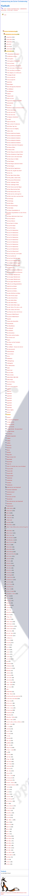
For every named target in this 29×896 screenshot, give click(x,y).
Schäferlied (9, 478)
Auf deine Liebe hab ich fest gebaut (15, 145)
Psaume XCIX (10, 468)
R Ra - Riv (8, 745)
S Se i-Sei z (8, 756)
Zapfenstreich (10, 506)
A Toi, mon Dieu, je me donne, (14, 70)
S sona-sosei (9, 766)
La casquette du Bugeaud (12, 419)
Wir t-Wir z (8, 850)
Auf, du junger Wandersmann (13, 274)
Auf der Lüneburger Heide (13, 182)
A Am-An (8, 46)
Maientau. (9, 447)
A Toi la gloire (10, 58)
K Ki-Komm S (9, 666)
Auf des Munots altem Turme (13, 191)
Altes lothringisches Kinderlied (14, 86)
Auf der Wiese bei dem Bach (13, 189)
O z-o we (8, 735)
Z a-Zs (7, 859)
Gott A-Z (8, 614)
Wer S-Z (8, 833)
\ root (4, 8)
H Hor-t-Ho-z (9, 631)
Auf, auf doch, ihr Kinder (12, 223)
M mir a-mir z (9, 703)
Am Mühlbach (10, 89)
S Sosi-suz (8, 768)
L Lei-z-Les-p (9, 680)
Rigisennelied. (10, 475)
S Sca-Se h (8, 754)
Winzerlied (9, 503)
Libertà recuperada (11, 436)
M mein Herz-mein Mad (11, 698)
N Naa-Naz (8, 714)
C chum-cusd (9, 520)
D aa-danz (8, 522)
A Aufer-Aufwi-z (9, 508)
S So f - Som (8, 763)
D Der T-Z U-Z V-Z (10, 542)
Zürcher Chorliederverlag (13, 8)
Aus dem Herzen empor (12, 295)
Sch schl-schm (9, 780)
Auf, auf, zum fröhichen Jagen (13, 258)
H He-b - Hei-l (9, 621)
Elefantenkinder (10, 351)
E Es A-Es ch (8, 572)
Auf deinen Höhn (10, 149)
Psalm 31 (9, 464)
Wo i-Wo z (8, 857)
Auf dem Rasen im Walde (12, 159)
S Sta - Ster (8, 770)
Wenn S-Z (8, 826)
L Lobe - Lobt (9, 684)
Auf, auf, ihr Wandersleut (12, 230)
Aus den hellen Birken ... (12, 302)
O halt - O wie (9, 724)
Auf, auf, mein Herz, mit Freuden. (14, 253)
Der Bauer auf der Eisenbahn (13, 342)
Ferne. (8, 356)
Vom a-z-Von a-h (9, 805)
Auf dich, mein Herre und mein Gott (15, 196)
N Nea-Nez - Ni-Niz (10, 717)
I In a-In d (8, 640)
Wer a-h (8, 829)
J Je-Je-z (8, 652)
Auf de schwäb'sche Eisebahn (13, 133)
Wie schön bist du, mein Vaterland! (15, 501)
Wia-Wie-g (8, 836)
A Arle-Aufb (10, 10)
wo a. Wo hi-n (9, 852)
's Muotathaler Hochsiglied (13, 54)
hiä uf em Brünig (11, 381)
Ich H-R (7, 645)
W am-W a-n (9, 812)
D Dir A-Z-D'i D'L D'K (10, 554)
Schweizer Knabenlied (12, 489)
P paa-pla (8, 738)
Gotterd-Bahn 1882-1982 (12, 377)
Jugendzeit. (9, 393)
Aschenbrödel (10, 103)
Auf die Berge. (10, 198)
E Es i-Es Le (8, 582)
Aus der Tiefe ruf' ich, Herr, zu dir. (14, 307)
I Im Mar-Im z (9, 638)
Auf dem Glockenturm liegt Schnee (15, 154)
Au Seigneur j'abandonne (12, 117)
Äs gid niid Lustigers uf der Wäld (14, 100)
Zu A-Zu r (8, 861)
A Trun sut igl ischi (11, 77)
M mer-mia (8, 701)
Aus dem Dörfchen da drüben (13, 293)
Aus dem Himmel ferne (12, 298)
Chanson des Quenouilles (12, 321)
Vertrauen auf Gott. (11, 496)
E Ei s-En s (8, 561)
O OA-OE (8, 728)
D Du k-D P (8, 558)
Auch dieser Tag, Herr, (12, 126)
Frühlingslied (10, 363)
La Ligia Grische (10, 431)
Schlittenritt (9, 485)
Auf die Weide (10, 208)
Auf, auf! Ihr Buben (11, 225)
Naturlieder (9, 459)
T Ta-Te (7, 787)
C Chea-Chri (9, 517)
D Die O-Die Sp (9, 551)
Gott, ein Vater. (10, 374)
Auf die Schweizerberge (12, 205)
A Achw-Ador (9, 39)
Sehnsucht (9, 494)
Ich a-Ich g (8, 642)
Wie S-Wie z (9, 843)
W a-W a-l (8, 810)
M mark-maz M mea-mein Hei (13, 696)
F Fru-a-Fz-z (8, 600)
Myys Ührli (9, 454)
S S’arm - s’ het (9, 775)
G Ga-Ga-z (8, 603)
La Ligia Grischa (10, 422)
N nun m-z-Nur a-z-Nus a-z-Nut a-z (14, 721)
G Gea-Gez (8, 605)
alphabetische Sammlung (11, 34)
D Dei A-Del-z (9, 530)
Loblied (8, 438)
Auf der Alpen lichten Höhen (13, 175)
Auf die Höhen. (10, 203)
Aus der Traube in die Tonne (13, 309)
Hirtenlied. (9, 384)
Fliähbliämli (9, 358)
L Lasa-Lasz (8, 675)
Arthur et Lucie (10, 98)
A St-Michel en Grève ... (12, 56)
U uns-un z (8, 796)
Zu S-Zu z (8, 864)
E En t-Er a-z (9, 570)
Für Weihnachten (11, 365)
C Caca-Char (9, 515)
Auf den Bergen (10, 161)
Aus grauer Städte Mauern (13, 314)
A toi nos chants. (10, 63)
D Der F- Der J (9, 535)
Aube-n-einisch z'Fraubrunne (13, 124)
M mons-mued (9, 710)
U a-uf (7, 791)
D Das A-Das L (9, 524)
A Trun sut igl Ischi (11, 79)
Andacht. (9, 93)
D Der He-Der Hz (10, 537)
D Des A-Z (8, 544)
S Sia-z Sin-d (8, 761)
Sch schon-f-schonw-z (11, 784)
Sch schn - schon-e (10, 782)
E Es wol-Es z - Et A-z (10, 593)
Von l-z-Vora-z (9, 808)
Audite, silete (10, 131)
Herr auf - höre (9, 633)
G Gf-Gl (7, 607)
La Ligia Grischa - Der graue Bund (14, 429)
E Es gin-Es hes (9, 577)
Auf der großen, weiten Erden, (14, 177)
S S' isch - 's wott (10, 749)
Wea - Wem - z (9, 819)
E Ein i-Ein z (8, 568)
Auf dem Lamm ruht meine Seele (14, 156)
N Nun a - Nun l (9, 719)
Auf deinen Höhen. (11, 147)
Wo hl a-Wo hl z (9, 854)
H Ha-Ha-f (8, 619)
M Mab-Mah (9, 691)
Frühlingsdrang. (10, 360)
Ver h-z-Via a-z (9, 801)
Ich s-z (7, 647)
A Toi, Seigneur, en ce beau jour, (14, 72)
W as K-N (8, 817)
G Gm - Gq (8, 610)
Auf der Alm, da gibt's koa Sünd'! (14, 170)
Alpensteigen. (10, 84)
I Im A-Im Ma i (9, 635)
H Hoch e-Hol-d (9, 628)
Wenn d (8, 822)
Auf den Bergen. (10, 166)
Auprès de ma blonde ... (12, 291)
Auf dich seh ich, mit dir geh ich (14, 194)
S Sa (7, 752)
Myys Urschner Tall (11, 457)
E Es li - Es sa (9, 584)
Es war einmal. (10, 353)
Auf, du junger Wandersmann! (13, 281)
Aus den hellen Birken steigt (13, 305)
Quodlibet (8, 742)
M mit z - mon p (9, 708)
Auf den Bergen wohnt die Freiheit (15, 163)
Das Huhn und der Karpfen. (13, 335)
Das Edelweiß (10, 328)
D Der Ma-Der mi (10, 540)
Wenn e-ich (8, 824)
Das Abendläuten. (11, 326)
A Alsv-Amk (8, 44)
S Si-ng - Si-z (9, 759)
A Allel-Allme (9, 41)
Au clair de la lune (11, 112)
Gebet (8, 367)
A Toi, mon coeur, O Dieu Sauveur (14, 68)
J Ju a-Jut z (8, 659)
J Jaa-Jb (7, 649)
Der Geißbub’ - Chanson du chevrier (15, 346)
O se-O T (8, 731)
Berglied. (9, 319)
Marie (8, 450)
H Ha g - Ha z (9, 617)
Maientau (9, 445)
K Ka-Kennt (8, 663)
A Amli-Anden (9, 48)
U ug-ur (8, 794)
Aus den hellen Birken (12, 300)
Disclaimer (3, 892)
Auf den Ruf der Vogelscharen (13, 168)
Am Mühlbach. (10, 91)
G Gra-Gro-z (9, 612)
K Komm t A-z (9, 668)
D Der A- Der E (9, 533)
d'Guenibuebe (10, 323)
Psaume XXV (10, 473)
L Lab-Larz (8, 673)
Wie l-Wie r (8, 840)
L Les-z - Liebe (9, 682)
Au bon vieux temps (11, 110)
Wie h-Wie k (9, 838)
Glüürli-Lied (9, 370)
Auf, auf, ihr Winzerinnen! (13, 251)
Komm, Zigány (10, 409)
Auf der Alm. (10, 173)
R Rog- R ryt (9, 747)
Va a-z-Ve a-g (9, 798)
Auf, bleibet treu (10, 267)
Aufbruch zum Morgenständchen (14, 284)
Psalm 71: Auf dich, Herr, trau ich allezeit (16, 466)
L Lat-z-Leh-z (9, 677)
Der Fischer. (9, 344)
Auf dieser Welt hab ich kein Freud (14, 216)
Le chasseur (9, 433)
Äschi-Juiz (9, 105)
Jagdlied (9, 388)
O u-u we (8, 733)
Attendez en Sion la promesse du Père (15, 107)
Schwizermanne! (10, 492)
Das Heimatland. (10, 333)
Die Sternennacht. (11, 349)
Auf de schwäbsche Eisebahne (13, 138)
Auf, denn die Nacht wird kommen (14, 270)
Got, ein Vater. (10, 372)
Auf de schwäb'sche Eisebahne (14, 135)
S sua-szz (8, 773)
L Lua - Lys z (8, 687)
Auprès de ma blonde (12, 286)
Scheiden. (9, 482)
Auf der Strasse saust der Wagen (14, 187)
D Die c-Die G (9, 547)
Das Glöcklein (10, 330)
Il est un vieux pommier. (12, 386)
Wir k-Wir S (8, 847)
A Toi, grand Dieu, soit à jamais (14, 65)
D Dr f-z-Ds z (9, 556)
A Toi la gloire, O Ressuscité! (13, 61)
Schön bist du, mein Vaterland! (14, 487)
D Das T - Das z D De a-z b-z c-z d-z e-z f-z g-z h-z (17, 527)
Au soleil (9, 119)
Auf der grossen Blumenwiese (13, 180)
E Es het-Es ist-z (9, 579)
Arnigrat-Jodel (10, 96)
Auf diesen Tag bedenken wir (13, 210)
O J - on (8, 726)
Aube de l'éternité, (11, 121)
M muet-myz (9, 712)
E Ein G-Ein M (9, 565)
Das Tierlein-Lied (11, 337)
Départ (8, 340)
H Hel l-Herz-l (9, 624)
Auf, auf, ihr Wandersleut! (13, 249)
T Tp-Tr (7, 789)
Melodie (9, 452)
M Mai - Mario (9, 694)
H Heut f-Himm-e (10, 626)
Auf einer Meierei (11, 218)
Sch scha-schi (9, 777)
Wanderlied (9, 499)
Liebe (7, 689)
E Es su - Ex (8, 589)
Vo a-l (7, 803)
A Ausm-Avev (9, 510)
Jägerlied (9, 391)
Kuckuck (16, 10)
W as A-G (8, 815)
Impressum (9, 892)
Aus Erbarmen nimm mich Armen (14, 312)
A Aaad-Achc (9, 37)
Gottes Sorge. (10, 379)
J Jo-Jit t (8, 656)
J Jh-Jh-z (8, 654)
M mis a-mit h (9, 705)
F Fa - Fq (8, 596)
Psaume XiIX (9, 471)
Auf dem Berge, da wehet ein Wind (15, 152)
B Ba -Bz (8, 513)
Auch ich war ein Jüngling (12, 128)
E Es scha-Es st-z (9, 586)
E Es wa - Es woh (10, 591)
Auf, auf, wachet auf (11, 256)
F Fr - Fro (8, 598)
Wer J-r (7, 831)
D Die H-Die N (9, 549)
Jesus (7, 661)
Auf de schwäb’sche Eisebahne (14, 142)
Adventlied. (9, 82)
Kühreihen (8, 670)
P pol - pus (8, 740)
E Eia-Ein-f (8, 563)
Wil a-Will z (8, 845)
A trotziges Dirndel (11, 75)
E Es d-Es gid (9, 575)
